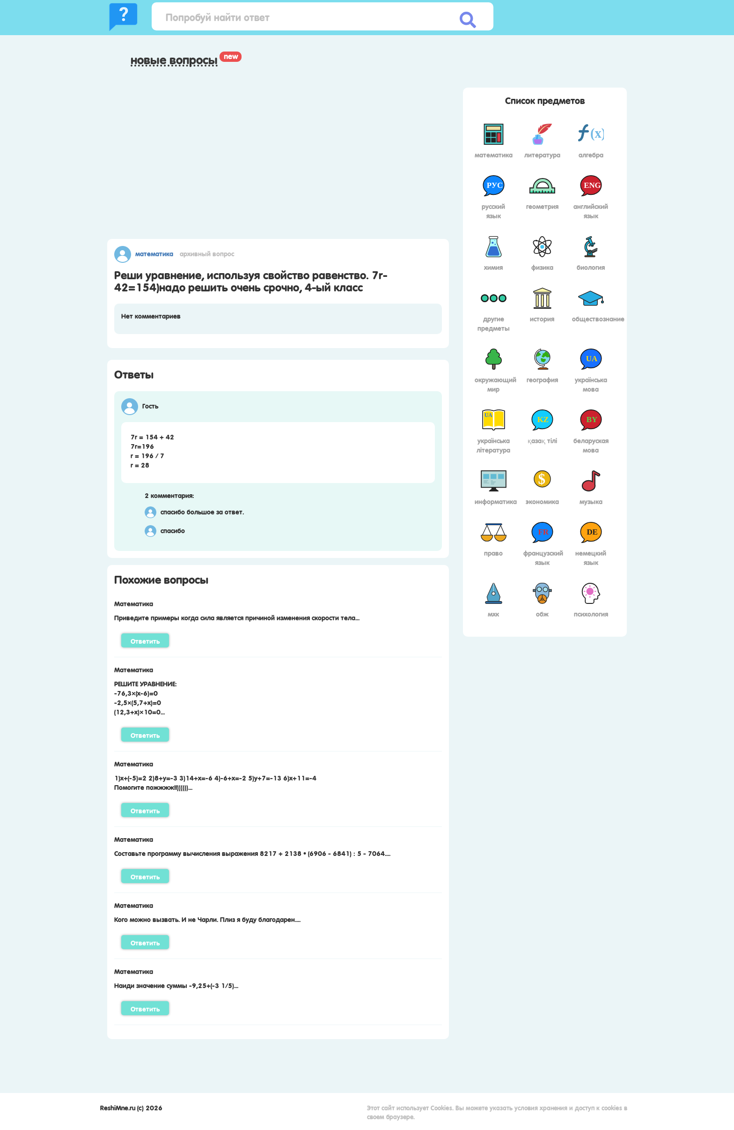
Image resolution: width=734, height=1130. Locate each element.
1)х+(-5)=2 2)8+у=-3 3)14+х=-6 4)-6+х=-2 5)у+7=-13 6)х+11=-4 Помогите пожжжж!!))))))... (215, 782)
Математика (154, 253)
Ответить (145, 640)
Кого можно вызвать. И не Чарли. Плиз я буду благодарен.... (207, 918)
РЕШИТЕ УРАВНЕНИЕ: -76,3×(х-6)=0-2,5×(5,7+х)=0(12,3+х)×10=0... (145, 697)
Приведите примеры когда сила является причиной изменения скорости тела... (237, 617)
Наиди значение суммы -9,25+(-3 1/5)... (176, 984)
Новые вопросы (174, 59)
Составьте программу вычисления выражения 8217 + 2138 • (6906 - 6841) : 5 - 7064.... (252, 852)
